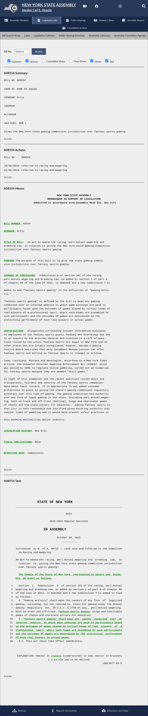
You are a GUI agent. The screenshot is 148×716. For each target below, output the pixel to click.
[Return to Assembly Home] (45, 9)
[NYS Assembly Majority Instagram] (39, 25)
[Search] (63, 25)
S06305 (33, 108)
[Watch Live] (3, 25)
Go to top (8, 158)
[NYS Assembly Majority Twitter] (27, 25)
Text (113, 81)
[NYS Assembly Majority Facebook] (15, 25)
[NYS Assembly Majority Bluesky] (51, 25)
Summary (17, 81)
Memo (98, 81)
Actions (34, 81)
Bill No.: (8, 69)
